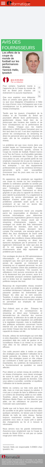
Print (39, 87)
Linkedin (39, 96)
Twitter (39, 92)
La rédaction (18, 82)
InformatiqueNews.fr (18, 3)
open (3, 3)
